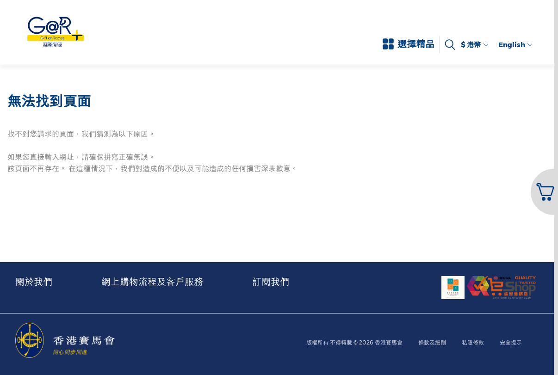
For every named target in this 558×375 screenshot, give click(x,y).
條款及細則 (432, 342)
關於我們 (33, 281)
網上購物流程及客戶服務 (152, 281)
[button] (543, 192)
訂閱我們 (270, 281)
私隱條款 (473, 342)
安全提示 (511, 342)
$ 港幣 (474, 44)
